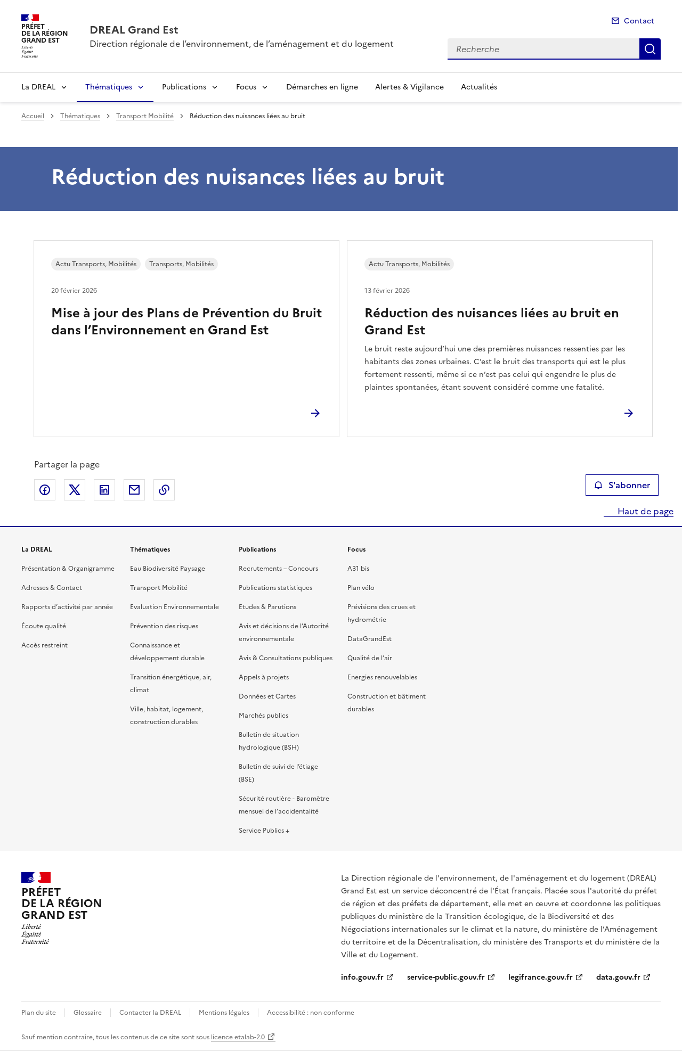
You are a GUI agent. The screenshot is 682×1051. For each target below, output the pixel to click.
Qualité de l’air (369, 658)
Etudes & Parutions (267, 607)
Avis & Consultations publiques (285, 658)
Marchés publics (263, 715)
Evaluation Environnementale (174, 607)
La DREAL (38, 87)
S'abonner (622, 485)
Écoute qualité (43, 626)
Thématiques (108, 87)
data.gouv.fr (618, 977)
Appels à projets (264, 677)
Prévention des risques (164, 626)
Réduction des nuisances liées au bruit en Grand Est (491, 321)
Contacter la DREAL (150, 1012)
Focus (246, 87)
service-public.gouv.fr (446, 977)
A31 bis (358, 568)
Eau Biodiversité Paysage (167, 568)
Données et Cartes (267, 696)
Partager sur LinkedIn (104, 489)
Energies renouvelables (382, 677)
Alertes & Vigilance (409, 87)
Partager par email (134, 489)
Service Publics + (264, 830)
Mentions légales (224, 1012)
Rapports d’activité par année (67, 607)
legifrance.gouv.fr (540, 977)
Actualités (479, 87)
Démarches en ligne (322, 87)
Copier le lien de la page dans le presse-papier (164, 489)
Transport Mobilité (145, 116)
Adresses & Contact (51, 588)
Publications (184, 87)
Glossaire (88, 1012)
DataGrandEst (369, 639)
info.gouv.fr (362, 977)
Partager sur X (74, 489)
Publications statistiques (275, 588)
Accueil (32, 116)
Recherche (650, 49)
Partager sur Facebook (44, 489)
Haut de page (644, 511)
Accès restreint (44, 645)
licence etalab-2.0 (238, 1037)
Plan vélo (361, 588)
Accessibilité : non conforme (310, 1012)
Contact (639, 21)
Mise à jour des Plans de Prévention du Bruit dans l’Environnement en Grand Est (186, 321)
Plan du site (38, 1012)
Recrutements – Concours (278, 568)
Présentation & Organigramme (68, 568)
